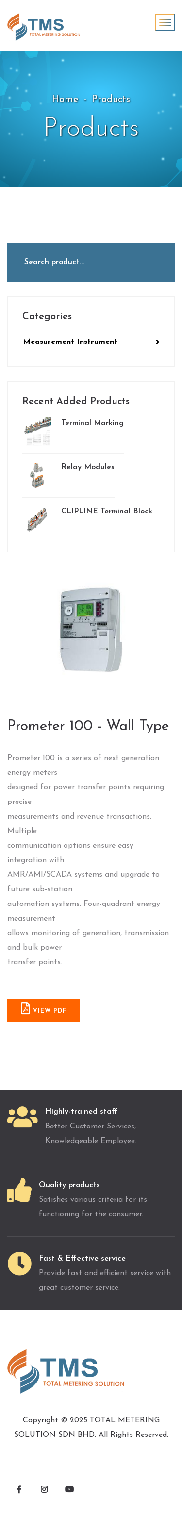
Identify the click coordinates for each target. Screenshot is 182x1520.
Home (65, 99)
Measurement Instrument (91, 342)
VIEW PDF (43, 1008)
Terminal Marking (73, 431)
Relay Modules (68, 475)
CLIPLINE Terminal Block (87, 519)
